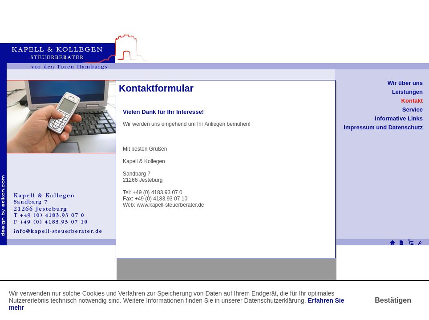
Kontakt (412, 100)
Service (412, 109)
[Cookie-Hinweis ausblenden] (393, 300)
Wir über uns (405, 83)
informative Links (399, 118)
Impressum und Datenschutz (383, 127)
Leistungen (407, 91)
